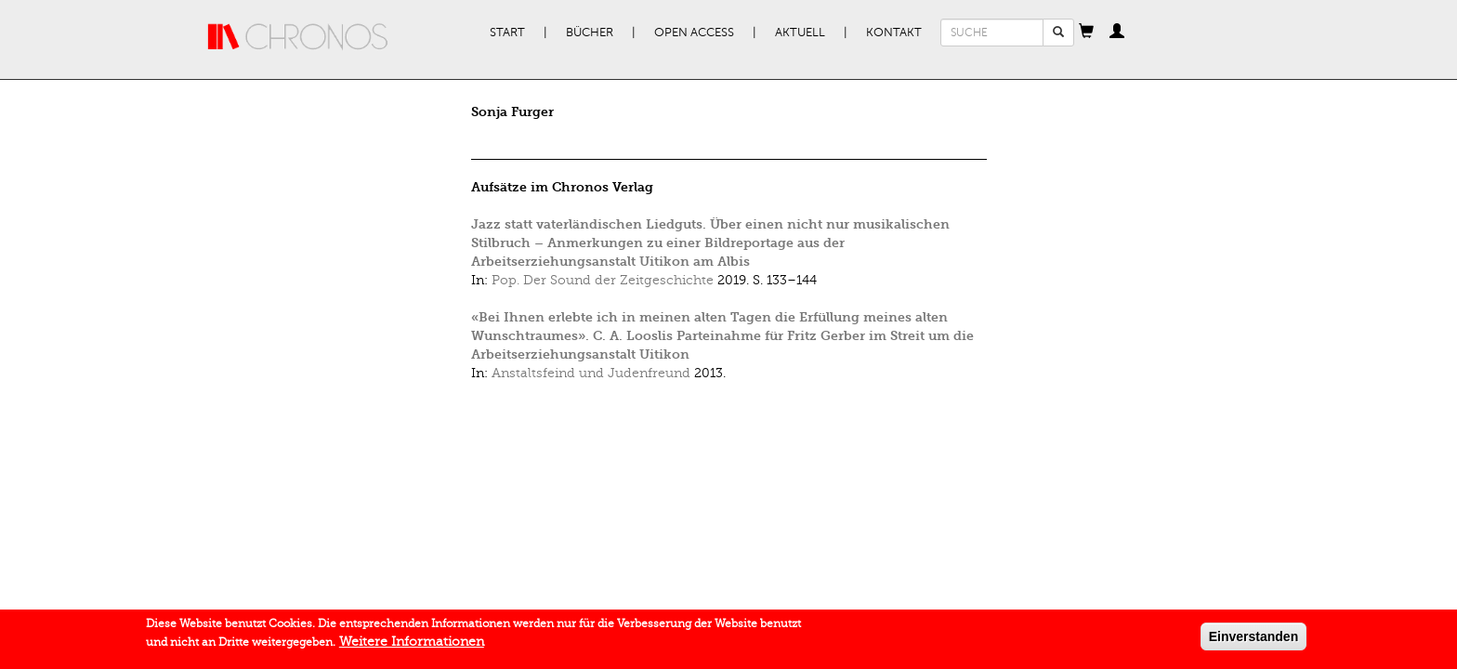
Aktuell (800, 32)
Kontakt (894, 32)
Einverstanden (1253, 640)
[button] (1086, 32)
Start (507, 32)
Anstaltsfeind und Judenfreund (591, 373)
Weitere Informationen (411, 645)
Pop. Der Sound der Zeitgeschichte (603, 280)
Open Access (694, 32)
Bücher (589, 32)
